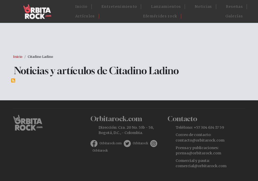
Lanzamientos (166, 6)
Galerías (234, 16)
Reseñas (234, 6)
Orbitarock (140, 143)
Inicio (81, 6)
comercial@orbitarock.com (201, 166)
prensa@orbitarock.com (198, 153)
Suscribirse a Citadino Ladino (13, 80)
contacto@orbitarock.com (200, 140)
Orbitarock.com (111, 143)
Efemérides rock (160, 16)
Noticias (203, 6)
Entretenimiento (119, 6)
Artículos (85, 16)
